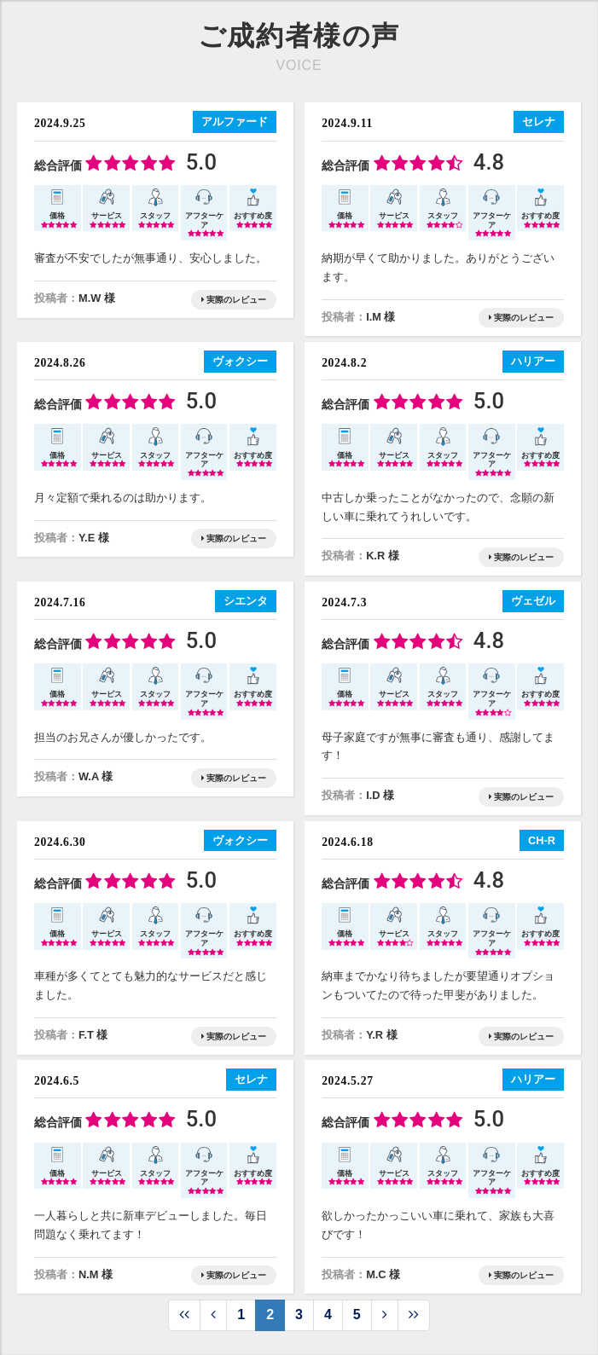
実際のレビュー (233, 299)
